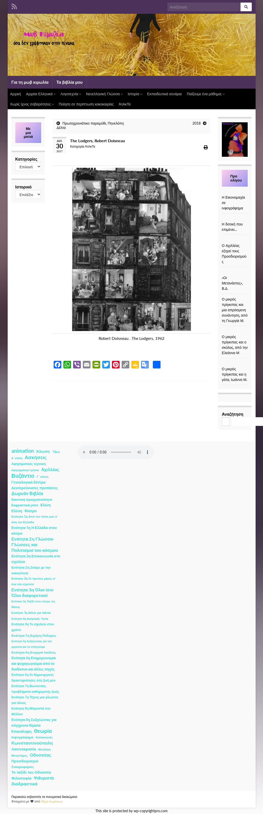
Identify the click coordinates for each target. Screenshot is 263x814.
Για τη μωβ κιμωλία (30, 82)
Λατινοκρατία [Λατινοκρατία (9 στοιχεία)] (24, 749)
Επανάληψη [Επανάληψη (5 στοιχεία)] (22, 731)
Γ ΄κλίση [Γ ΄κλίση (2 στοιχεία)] (42, 476)
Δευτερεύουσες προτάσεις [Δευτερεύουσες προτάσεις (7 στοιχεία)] (35, 488)
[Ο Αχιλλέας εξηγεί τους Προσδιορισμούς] (234, 240)
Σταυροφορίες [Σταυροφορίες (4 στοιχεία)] (23, 767)
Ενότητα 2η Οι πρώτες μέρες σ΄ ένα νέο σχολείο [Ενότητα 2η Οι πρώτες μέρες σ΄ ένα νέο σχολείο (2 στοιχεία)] (34, 581)
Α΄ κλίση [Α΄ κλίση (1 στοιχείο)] (17, 458)
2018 (196, 123)
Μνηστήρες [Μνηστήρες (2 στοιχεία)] (20, 755)
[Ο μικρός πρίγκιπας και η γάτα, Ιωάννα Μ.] (234, 363)
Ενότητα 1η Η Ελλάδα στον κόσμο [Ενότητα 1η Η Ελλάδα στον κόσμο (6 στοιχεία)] (34, 530)
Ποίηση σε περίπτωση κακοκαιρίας (86, 104)
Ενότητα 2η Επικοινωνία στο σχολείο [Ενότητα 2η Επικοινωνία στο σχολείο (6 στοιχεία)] (36, 559)
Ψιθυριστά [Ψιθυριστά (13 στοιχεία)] (44, 777)
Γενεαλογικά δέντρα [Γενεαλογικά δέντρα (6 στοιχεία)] (28, 482)
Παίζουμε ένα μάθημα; (206, 94)
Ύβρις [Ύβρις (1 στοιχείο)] (56, 451)
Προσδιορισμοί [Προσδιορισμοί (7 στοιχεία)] (25, 761)
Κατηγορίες (26, 159)
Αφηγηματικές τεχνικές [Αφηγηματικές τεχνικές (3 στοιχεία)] (29, 464)
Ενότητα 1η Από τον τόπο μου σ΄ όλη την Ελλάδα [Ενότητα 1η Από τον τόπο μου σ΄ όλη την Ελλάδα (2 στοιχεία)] (35, 519)
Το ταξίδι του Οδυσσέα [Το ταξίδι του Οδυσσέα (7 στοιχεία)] (31, 772)
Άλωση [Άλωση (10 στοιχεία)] (43, 451)
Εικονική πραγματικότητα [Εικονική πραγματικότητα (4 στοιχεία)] (32, 499)
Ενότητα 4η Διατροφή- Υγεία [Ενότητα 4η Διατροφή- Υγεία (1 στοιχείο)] (30, 618)
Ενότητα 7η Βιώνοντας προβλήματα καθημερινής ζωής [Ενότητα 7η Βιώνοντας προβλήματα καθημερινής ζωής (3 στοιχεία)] (35, 688)
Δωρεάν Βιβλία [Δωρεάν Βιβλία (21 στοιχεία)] (27, 493)
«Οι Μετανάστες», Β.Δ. (232, 283)
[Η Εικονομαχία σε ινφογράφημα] (234, 192)
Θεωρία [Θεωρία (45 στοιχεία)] (43, 731)
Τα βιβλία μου (69, 82)
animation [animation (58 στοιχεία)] (23, 450)
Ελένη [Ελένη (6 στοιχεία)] (45, 505)
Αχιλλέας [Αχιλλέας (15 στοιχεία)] (50, 469)
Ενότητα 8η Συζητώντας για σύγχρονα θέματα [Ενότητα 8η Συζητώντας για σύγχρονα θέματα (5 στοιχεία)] (34, 722)
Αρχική (15, 94)
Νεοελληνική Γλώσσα (104, 94)
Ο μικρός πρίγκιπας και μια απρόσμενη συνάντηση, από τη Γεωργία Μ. (235, 310)
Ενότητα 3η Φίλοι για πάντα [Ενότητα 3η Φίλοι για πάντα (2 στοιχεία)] (31, 613)
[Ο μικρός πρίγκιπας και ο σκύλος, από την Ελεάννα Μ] (234, 331)
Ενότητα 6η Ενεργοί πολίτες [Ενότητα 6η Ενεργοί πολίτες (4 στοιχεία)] (34, 652)
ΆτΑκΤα (125, 104)
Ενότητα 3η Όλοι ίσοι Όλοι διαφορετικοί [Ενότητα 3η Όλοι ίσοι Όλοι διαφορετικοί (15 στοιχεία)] (33, 592)
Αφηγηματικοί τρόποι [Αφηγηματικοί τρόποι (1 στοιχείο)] (25, 470)
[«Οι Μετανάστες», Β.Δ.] (234, 272)
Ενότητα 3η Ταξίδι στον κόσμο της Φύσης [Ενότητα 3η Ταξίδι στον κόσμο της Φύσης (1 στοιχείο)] (33, 604)
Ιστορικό (23, 186)
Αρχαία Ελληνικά (40, 94)
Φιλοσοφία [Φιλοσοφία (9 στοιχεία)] (22, 778)
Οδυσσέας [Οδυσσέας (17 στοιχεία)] (40, 755)
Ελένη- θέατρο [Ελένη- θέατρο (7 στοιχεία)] (24, 511)
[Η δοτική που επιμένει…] (234, 218)
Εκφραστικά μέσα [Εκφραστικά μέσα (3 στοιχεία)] (25, 505)
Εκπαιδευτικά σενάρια (164, 94)
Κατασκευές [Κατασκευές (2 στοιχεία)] (44, 737)
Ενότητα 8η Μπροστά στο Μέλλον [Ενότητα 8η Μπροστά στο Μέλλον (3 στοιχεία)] (31, 711)
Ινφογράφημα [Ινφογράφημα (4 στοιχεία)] (22, 737)
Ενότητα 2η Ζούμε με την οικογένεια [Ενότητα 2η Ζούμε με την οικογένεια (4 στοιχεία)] (31, 570)
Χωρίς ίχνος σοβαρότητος (32, 104)
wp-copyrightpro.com (151, 811)
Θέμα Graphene (51, 801)
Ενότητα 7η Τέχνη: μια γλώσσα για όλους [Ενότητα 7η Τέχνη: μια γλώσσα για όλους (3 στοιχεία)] (35, 700)
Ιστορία (135, 94)
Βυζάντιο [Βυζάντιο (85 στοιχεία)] (23, 475)
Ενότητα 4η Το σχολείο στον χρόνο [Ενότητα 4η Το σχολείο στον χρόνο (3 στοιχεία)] (33, 627)
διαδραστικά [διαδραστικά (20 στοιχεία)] (25, 783)
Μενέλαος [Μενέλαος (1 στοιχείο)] (44, 749)
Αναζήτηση (232, 414)
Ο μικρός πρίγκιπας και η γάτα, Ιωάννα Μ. (234, 374)
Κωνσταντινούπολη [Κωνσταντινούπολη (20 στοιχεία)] (32, 743)
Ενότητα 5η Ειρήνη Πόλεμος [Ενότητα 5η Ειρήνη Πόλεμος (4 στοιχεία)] (34, 635)
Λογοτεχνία (71, 94)
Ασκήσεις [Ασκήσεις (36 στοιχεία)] (36, 457)
